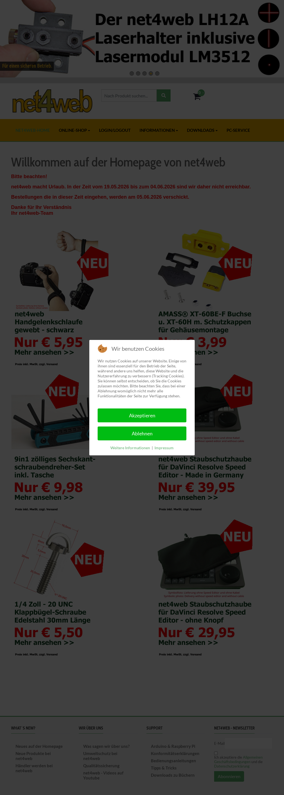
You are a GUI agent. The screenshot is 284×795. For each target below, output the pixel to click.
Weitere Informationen (130, 447)
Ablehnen (142, 433)
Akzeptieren (142, 415)
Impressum (164, 447)
